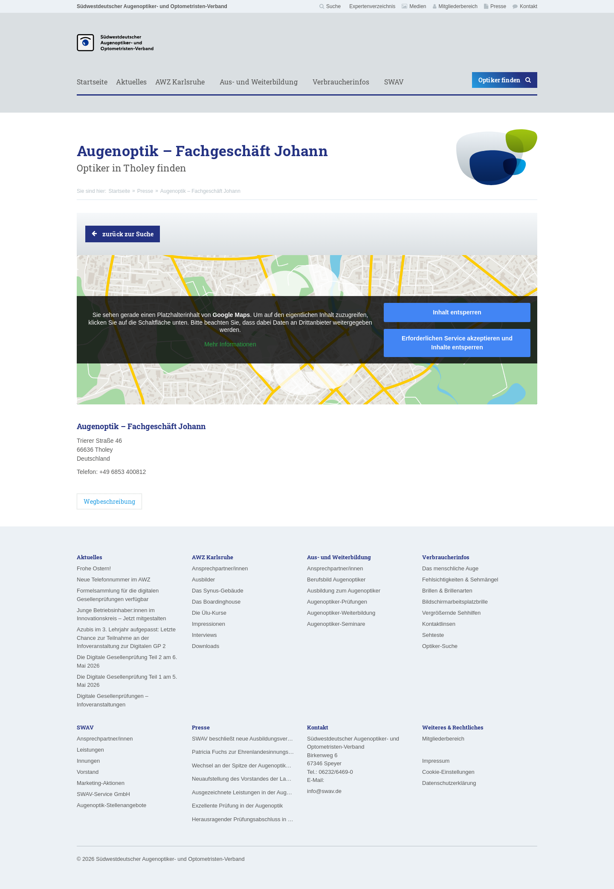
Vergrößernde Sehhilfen (451, 613)
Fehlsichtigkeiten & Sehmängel (460, 579)
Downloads (205, 646)
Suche (330, 6)
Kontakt (525, 6)
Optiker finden (504, 80)
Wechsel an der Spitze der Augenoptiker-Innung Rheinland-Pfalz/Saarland (243, 765)
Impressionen (208, 624)
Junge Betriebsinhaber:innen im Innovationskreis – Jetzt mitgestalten (121, 614)
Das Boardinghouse (216, 601)
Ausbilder (203, 579)
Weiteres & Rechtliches (453, 727)
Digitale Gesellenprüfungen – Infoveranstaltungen (112, 700)
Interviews (204, 635)
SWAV (394, 81)
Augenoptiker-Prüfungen (337, 601)
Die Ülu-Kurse (209, 613)
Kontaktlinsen (438, 624)
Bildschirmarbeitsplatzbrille (455, 601)
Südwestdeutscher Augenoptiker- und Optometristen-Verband (152, 6)
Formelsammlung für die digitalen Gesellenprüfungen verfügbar (118, 594)
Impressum (435, 761)
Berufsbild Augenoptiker (336, 579)
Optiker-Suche (440, 646)
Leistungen (90, 750)
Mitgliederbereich (455, 6)
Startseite (92, 81)
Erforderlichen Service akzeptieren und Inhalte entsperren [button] (457, 343)
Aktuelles (131, 81)
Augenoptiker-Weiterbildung (341, 613)
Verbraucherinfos (341, 81)
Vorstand (87, 772)
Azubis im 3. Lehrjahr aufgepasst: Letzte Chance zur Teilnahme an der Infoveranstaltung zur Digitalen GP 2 (126, 637)
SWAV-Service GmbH (103, 794)
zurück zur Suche (123, 234)
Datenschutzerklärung (449, 783)
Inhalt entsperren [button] (457, 312)
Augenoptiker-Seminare (336, 624)
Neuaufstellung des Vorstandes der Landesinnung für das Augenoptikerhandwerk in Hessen (243, 779)
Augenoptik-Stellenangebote (111, 805)
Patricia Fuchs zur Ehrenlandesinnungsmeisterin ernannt (243, 752)
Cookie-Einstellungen (448, 772)
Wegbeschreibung (109, 501)
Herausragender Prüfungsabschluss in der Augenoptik (243, 819)
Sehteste (433, 635)
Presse (495, 6)
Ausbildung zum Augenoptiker (343, 590)
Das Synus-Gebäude (217, 590)
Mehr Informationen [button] (230, 344)
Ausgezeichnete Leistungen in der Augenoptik (243, 792)
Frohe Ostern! (94, 568)
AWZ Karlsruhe (180, 81)
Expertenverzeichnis (372, 6)
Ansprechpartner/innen (220, 568)
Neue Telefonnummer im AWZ (114, 579)
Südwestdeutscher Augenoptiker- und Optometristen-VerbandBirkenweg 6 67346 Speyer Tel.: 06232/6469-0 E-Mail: (353, 759)
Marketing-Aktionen (101, 783)
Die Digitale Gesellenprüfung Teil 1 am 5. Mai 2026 (127, 681)
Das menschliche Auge (450, 568)
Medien (414, 6)
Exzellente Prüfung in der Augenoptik (237, 805)
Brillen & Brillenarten (447, 590)
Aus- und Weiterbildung (259, 81)
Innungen (88, 761)
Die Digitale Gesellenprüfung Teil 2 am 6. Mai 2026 (127, 661)
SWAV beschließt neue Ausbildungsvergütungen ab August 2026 (243, 738)
